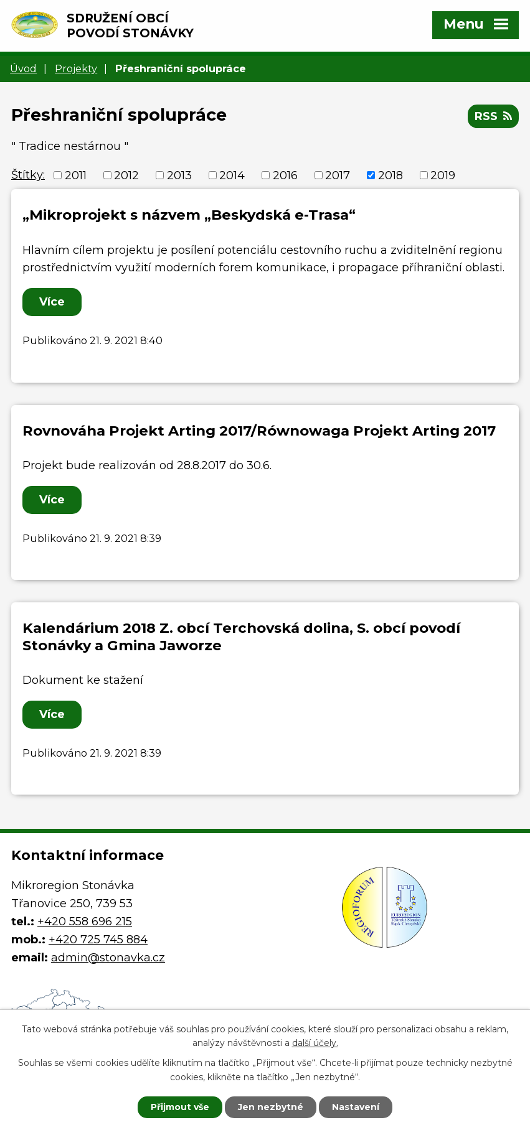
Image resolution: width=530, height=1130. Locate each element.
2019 (442, 175)
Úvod (23, 68)
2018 (390, 175)
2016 (285, 175)
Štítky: (28, 175)
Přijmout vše (180, 1107)
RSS (493, 116)
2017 (337, 175)
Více (52, 302)
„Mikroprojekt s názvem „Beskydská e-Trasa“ (189, 214)
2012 (126, 175)
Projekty (76, 68)
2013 (179, 175)
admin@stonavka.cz (108, 957)
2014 (232, 175)
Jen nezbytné (270, 1107)
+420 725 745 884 (98, 939)
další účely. (315, 1043)
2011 (76, 175)
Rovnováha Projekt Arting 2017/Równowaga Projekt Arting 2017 (259, 430)
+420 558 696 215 (84, 921)
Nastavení (355, 1107)
